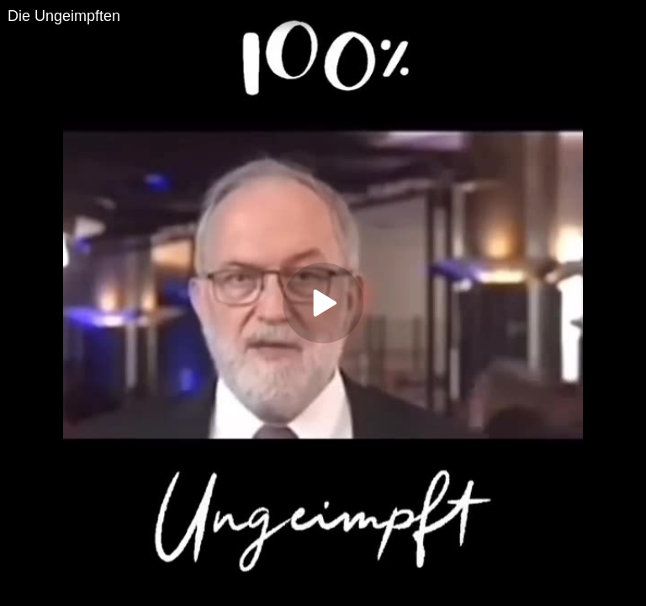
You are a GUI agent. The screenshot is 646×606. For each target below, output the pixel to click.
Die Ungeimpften (64, 16)
